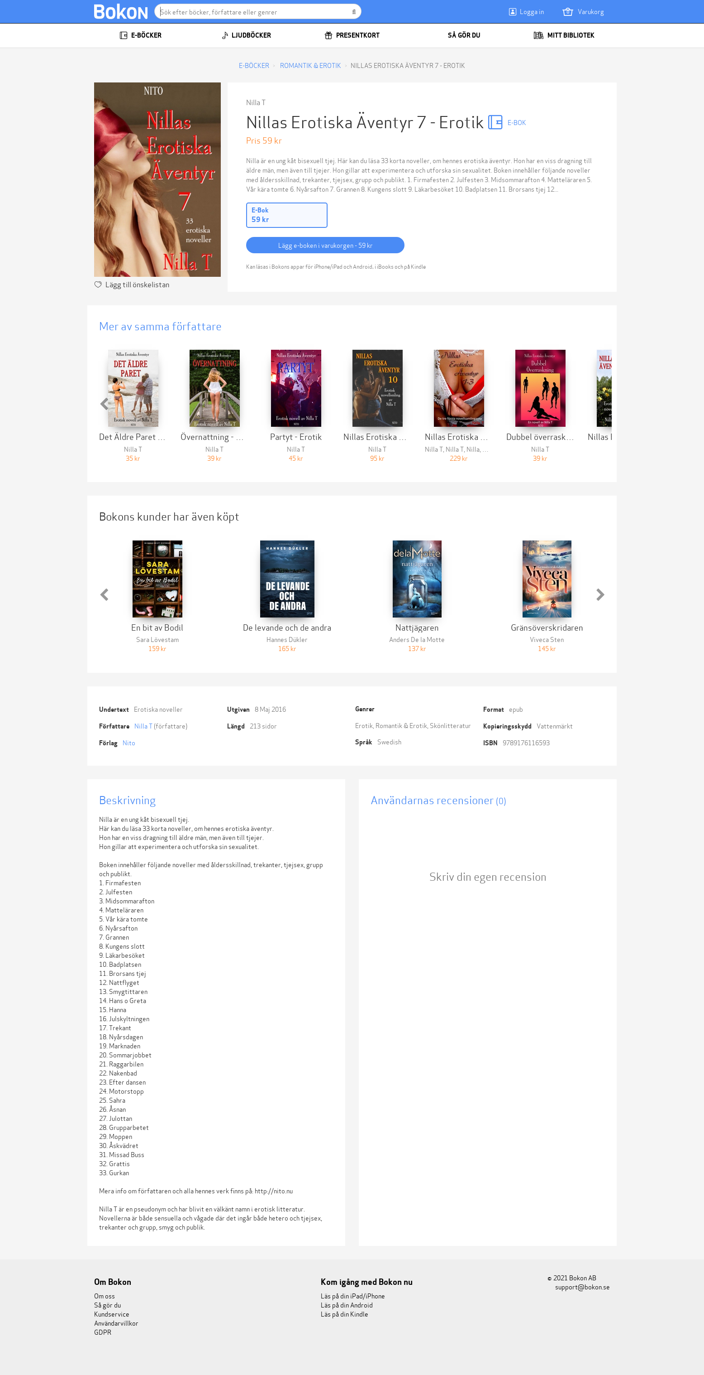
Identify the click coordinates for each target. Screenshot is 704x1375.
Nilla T (256, 101)
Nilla (473, 449)
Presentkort (352, 35)
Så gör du (458, 35)
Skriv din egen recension (488, 876)
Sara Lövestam (157, 639)
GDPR (102, 1331)
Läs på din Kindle (344, 1313)
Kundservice (111, 1313)
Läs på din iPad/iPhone (353, 1295)
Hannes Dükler (287, 639)
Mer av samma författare (160, 325)
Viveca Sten (547, 639)
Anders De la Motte (417, 639)
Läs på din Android (347, 1304)
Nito (129, 742)
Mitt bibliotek (564, 35)
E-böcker (140, 35)
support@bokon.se (578, 1286)
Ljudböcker (246, 35)
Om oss (104, 1295)
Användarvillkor (116, 1322)
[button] (103, 404)
